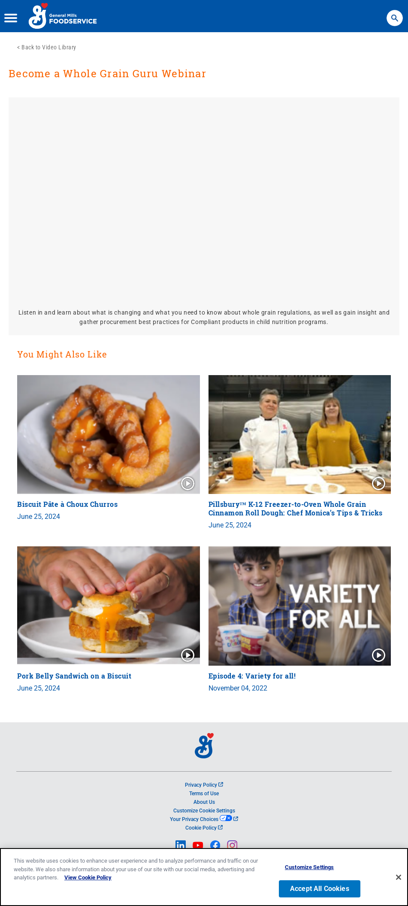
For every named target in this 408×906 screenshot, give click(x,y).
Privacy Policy (204, 785)
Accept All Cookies (319, 889)
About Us (204, 802)
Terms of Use (204, 794)
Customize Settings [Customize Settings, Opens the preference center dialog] (309, 867)
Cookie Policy (204, 828)
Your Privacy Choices (204, 819)
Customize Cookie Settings (204, 811)
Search (395, 14)
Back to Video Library (48, 47)
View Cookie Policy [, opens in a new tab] (88, 877)
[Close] (398, 877)
